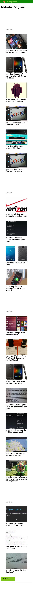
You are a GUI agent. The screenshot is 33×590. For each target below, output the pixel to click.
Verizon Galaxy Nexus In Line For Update (15, 263)
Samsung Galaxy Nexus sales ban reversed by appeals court (15, 454)
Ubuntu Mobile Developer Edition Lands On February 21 (15, 333)
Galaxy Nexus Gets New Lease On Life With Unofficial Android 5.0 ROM (16, 51)
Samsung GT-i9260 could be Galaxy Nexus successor (16, 547)
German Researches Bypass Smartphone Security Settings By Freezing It (15, 288)
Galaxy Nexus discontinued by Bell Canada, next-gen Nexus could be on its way (16, 406)
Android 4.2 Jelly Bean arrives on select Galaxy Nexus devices (15, 382)
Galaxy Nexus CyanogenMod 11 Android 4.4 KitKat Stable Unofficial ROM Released (16, 76)
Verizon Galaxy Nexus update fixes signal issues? (15, 571)
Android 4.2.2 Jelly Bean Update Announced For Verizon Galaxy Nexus (16, 215)
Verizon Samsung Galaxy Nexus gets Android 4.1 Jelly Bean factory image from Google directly (16, 479)
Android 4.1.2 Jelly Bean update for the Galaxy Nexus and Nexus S (16, 431)
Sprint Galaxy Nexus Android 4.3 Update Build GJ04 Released (15, 170)
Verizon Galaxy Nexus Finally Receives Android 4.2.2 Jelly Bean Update (15, 239)
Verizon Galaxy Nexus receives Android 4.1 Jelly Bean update (14, 524)
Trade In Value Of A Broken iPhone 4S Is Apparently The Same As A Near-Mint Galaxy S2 (16, 358)
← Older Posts (6, 579)
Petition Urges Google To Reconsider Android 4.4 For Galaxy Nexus (16, 100)
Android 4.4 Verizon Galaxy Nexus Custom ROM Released (15, 123)
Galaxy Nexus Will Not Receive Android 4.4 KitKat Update (14, 147)
